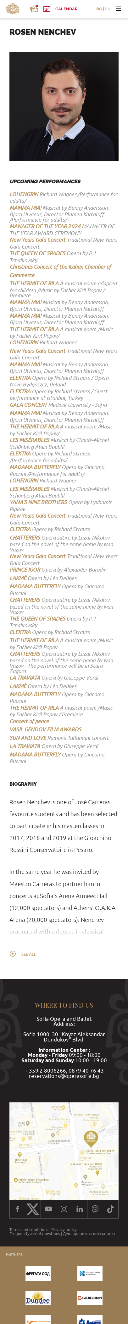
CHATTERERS (24, 538)
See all (28, 954)
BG (99, 9)
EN (108, 9)
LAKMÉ (17, 578)
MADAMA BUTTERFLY (34, 467)
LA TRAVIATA (24, 678)
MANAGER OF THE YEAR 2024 (45, 226)
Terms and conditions (28, 1230)
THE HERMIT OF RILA (33, 283)
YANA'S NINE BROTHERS (38, 502)
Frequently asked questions (34, 1234)
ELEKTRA (20, 378)
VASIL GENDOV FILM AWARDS (45, 729)
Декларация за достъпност (89, 1234)
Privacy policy (63, 1230)
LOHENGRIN (23, 194)
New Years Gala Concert (37, 240)
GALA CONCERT (28, 405)
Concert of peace (29, 721)
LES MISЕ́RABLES (29, 440)
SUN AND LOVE (27, 738)
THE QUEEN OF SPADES (37, 253)
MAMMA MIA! (25, 208)
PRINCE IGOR (24, 570)
